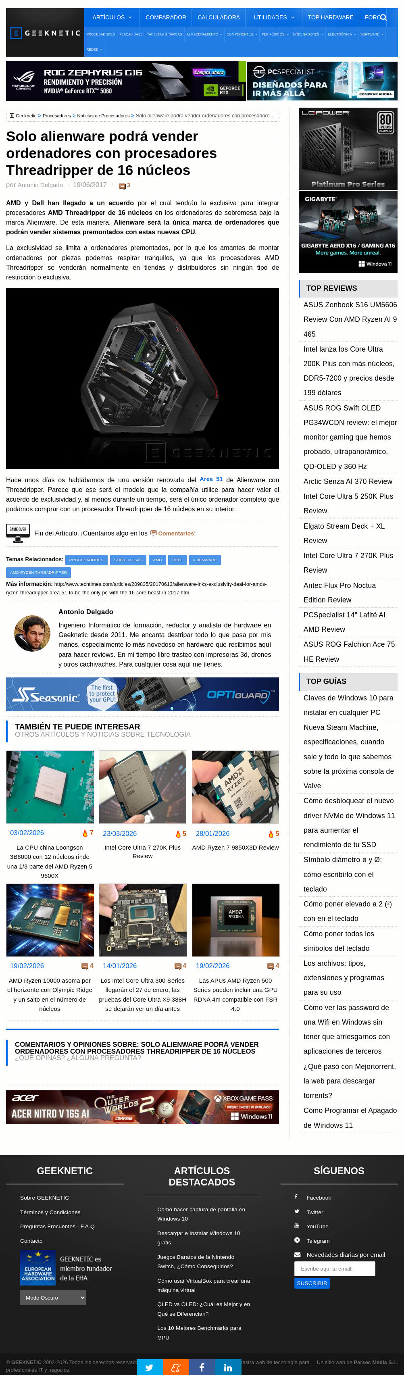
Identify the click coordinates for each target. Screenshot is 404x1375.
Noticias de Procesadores (112, 116)
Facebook (314, 1194)
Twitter (309, 1208)
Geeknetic (27, 116)
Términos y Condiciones (53, 1208)
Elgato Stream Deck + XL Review (349, 419)
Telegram (313, 1236)
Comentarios (178, 533)
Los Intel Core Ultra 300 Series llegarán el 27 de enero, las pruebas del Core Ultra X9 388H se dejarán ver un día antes (142, 1000)
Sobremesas (133, 559)
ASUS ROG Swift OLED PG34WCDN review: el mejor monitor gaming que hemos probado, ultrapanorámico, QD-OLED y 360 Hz (346, 365)
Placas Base (131, 34)
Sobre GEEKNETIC (47, 1194)
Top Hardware (331, 17)
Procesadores (100, 34)
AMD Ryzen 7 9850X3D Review (235, 853)
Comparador (166, 17)
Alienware (215, 559)
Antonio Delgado (42, 185)
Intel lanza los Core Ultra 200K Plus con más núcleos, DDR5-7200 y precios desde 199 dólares (350, 329)
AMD (165, 559)
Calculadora (219, 17)
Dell (186, 559)
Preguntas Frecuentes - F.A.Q (61, 1222)
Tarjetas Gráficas (164, 34)
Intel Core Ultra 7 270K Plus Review (143, 853)
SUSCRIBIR (314, 1279)
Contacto (32, 1236)
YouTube (312, 1222)
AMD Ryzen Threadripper (41, 573)
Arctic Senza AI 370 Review (342, 391)
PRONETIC (223, 1357)
